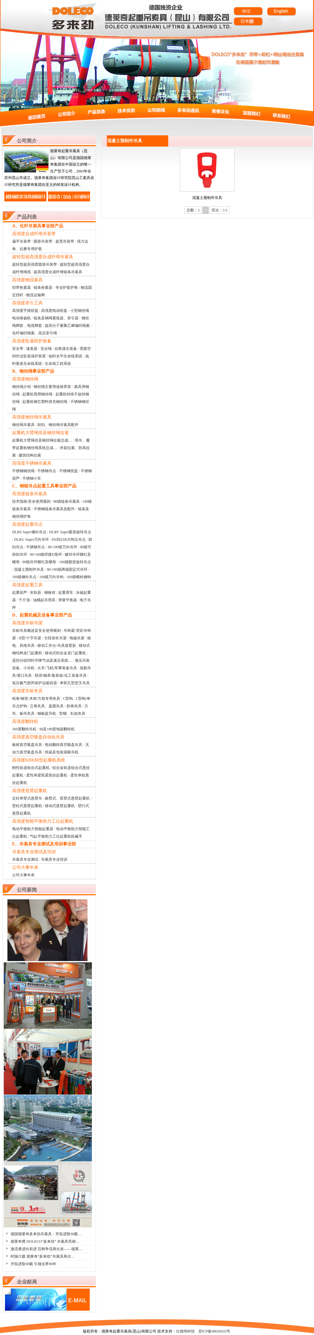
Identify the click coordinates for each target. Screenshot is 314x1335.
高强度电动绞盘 (54, 310)
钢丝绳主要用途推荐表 (52, 387)
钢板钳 (49, 592)
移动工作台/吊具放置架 (56, 645)
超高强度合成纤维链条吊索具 (58, 272)
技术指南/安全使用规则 (31, 501)
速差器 (31, 348)
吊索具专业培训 (54, 859)
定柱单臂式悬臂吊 (27, 798)
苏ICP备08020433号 (214, 1331)
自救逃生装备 (66, 348)
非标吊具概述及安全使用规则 (36, 630)
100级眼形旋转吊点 (75, 562)
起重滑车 (65, 592)
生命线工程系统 (58, 363)
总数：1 (193, 210)
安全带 (17, 348)
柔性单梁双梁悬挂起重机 (46, 775)
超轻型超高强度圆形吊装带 (34, 264)
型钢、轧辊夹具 (72, 713)
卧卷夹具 (74, 706)
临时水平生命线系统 (65, 356)
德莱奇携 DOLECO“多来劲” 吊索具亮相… (45, 1241)
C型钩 (68, 698)
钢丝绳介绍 (21, 387)
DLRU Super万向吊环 (31, 539)
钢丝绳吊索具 (23, 425)
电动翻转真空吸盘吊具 (63, 744)
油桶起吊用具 (44, 600)
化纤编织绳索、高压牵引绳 (34, 333)
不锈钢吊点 (46, 471)
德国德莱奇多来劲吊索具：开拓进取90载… (46, 1234)
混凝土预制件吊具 (29, 569)
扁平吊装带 (21, 241)
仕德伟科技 (185, 1331)
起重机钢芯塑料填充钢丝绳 (44, 401)
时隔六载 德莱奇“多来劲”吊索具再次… (43, 1256)
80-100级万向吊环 (62, 547)
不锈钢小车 (31, 478)
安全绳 (46, 348)
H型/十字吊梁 (30, 638)
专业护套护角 (66, 287)
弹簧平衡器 (67, 600)
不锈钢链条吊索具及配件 (54, 509)
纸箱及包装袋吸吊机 (61, 752)
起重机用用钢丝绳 (37, 394)
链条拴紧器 (43, 287)
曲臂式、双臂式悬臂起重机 (67, 798)
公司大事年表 (23, 875)
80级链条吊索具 (67, 501)
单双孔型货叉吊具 (75, 683)
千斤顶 (24, 600)
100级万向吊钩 (51, 577)
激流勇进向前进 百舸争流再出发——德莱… (47, 1249)
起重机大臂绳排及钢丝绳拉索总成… (42, 440)
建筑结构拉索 (30, 455)
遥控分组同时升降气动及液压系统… (42, 660)
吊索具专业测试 (25, 859)
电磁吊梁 (76, 638)
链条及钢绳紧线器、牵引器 (56, 318)
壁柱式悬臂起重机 (27, 806)
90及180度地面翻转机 (57, 729)
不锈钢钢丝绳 (23, 471)
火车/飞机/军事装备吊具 (57, 668)
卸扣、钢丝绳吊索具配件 (57, 425)
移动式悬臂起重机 (60, 806)
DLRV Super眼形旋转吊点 (70, 532)
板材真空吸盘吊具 (27, 744)
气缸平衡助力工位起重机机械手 (56, 836)
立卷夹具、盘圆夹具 (47, 706)
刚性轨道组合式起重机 (31, 768)
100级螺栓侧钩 (79, 577)
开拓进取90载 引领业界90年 (33, 1264)
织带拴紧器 (21, 287)
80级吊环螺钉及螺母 (39, 562)
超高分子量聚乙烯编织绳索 (67, 325)
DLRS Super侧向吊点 (29, 532)
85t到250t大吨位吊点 (69, 539)
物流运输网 (35, 295)
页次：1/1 (219, 210)
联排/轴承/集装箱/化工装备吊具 (61, 675)
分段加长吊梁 (55, 638)
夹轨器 (35, 592)
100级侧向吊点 (24, 577)
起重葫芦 (19, 592)
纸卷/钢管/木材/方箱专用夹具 (36, 698)
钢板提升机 (46, 713)
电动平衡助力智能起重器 (32, 829)
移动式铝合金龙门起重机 (65, 653)
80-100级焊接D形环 (46, 554)
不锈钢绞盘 (68, 471)
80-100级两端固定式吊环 (67, 569)
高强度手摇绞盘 (25, 310)
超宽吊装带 (64, 241)
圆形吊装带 (43, 241)
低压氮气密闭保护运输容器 (34, 683)
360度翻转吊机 (24, 729)
